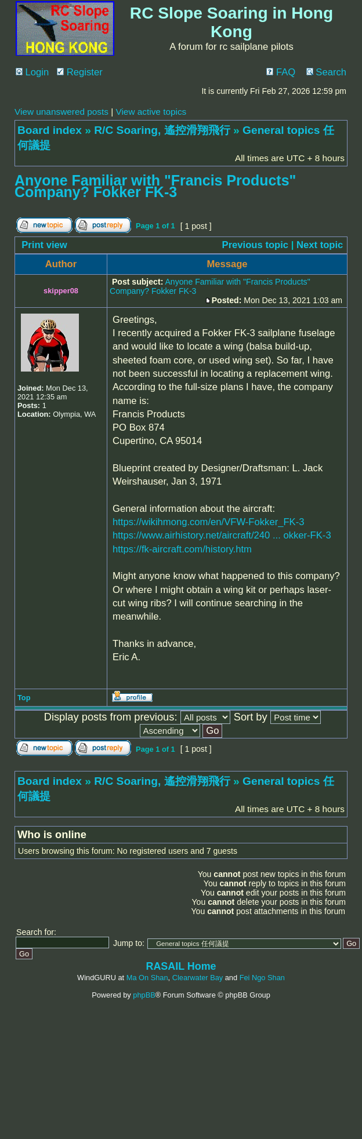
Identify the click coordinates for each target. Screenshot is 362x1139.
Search (326, 72)
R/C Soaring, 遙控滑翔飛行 (162, 130)
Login (32, 72)
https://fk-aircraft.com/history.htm (182, 549)
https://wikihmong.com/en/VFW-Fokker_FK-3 (208, 521)
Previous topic (255, 244)
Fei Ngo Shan (262, 977)
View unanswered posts (61, 112)
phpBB (144, 995)
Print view (44, 244)
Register (80, 72)
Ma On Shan (147, 977)
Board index (49, 130)
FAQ (280, 72)
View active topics (150, 112)
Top (24, 697)
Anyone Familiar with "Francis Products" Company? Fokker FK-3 (155, 186)
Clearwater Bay (197, 977)
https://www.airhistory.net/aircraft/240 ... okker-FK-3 (222, 535)
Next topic (319, 244)
